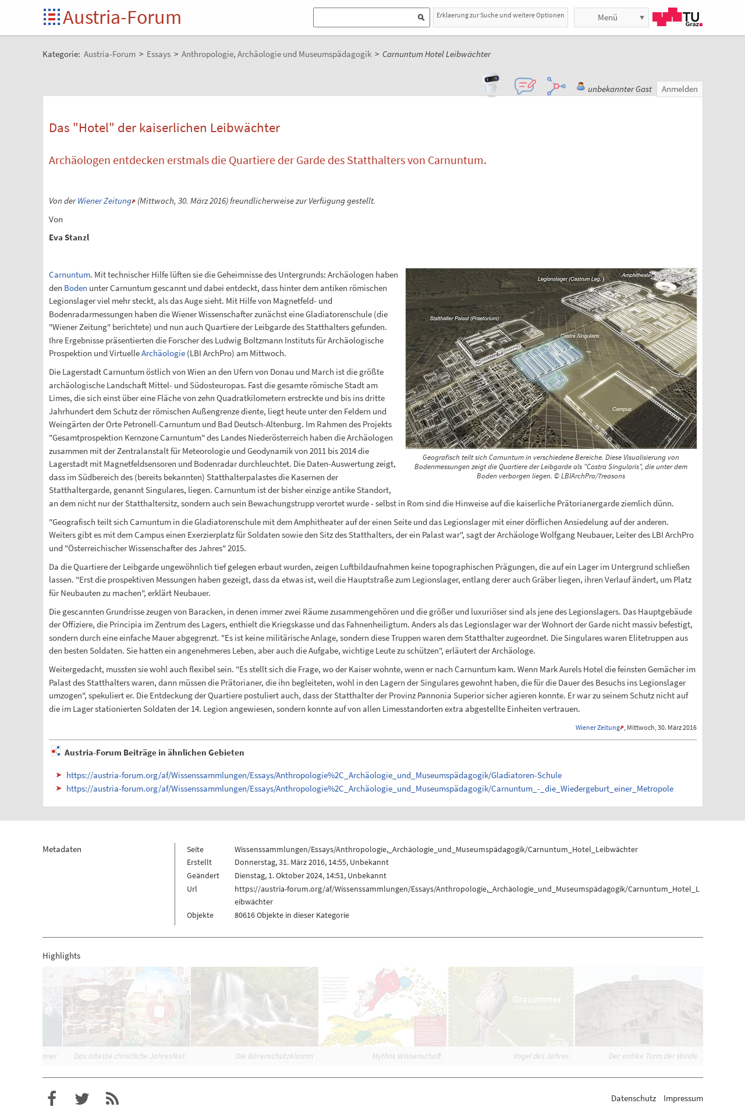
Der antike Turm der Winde (653, 1056)
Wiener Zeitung (104, 200)
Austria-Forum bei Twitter (82, 1099)
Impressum (683, 1098)
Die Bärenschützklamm (274, 1056)
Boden (75, 287)
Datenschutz (633, 1098)
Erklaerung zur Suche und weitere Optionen (501, 14)
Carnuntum (69, 274)
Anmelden (680, 88)
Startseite (52, 18)
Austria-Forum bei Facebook (51, 1099)
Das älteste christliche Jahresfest (129, 1056)
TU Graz (677, 17)
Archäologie (163, 353)
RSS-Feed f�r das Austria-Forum (112, 1099)
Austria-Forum (122, 17)
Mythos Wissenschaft (406, 1056)
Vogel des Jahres (541, 1056)
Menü (608, 17)
